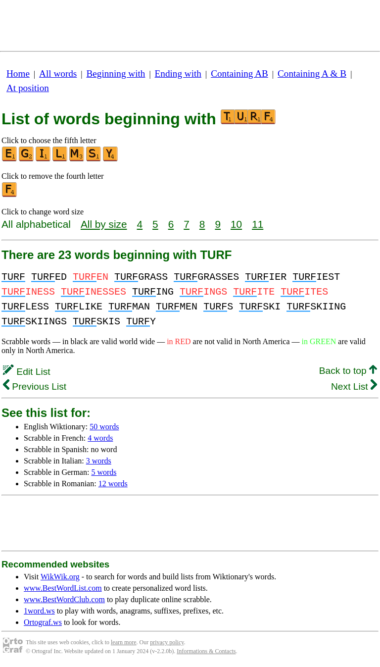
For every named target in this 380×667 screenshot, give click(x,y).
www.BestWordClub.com (64, 599)
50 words (104, 426)
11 (257, 224)
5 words (103, 472)
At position (27, 88)
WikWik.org (60, 576)
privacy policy (167, 642)
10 (236, 224)
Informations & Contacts (206, 651)
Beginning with (116, 73)
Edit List (26, 371)
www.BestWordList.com (63, 588)
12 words (113, 483)
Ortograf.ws (43, 622)
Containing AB (239, 73)
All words (58, 73)
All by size (104, 224)
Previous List (34, 386)
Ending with (178, 73)
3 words (98, 461)
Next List (354, 386)
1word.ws (39, 611)
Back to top (348, 370)
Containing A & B (312, 73)
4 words (100, 438)
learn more (124, 642)
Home (18, 73)
